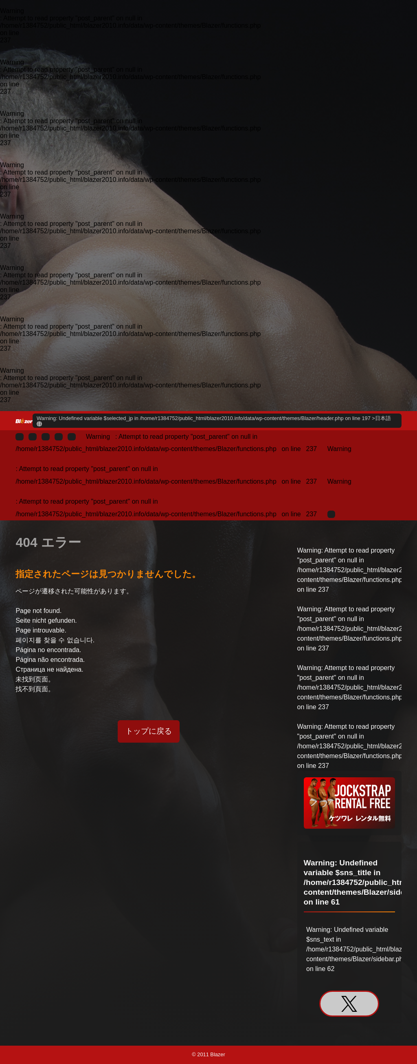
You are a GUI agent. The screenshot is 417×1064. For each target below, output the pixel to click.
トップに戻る (148, 731)
